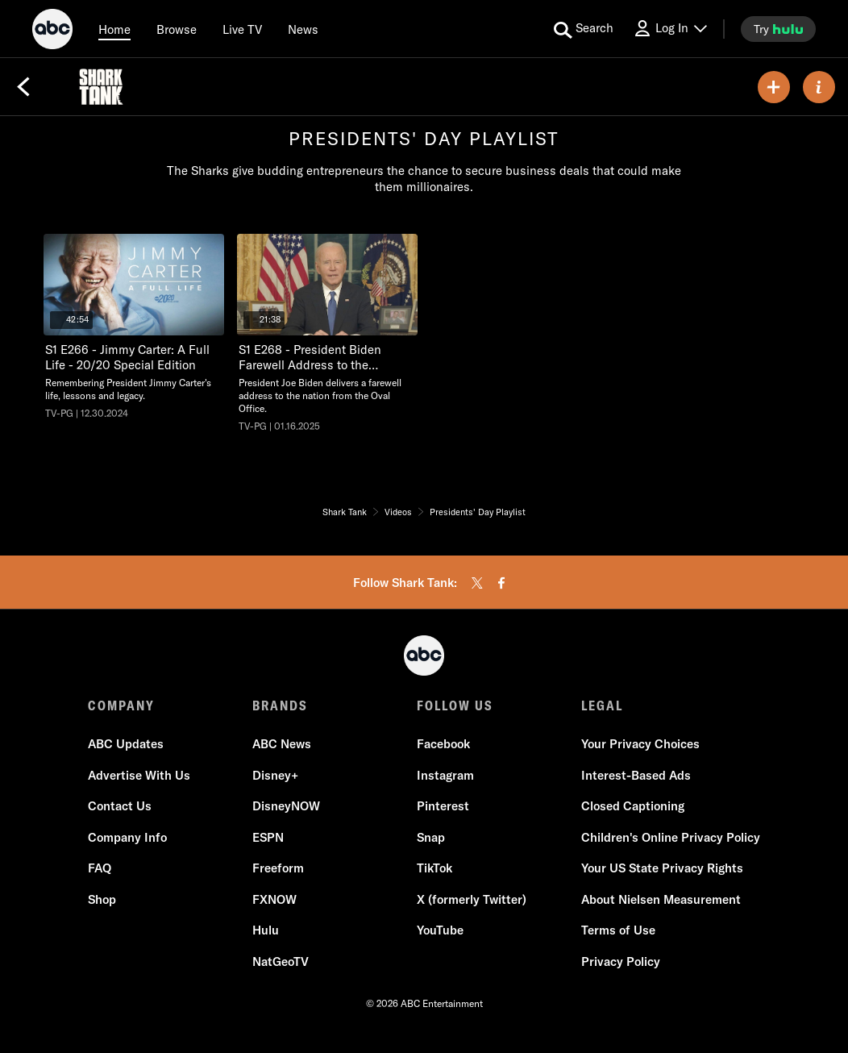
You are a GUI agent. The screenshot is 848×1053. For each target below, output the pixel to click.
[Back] (23, 87)
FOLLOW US (455, 705)
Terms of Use (618, 930)
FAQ (99, 868)
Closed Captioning (632, 806)
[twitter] (477, 583)
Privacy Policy (620, 961)
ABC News (281, 743)
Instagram (445, 775)
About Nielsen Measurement (661, 899)
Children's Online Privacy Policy (670, 837)
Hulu (265, 930)
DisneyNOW (286, 806)
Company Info (127, 837)
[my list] (774, 87)
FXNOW (274, 899)
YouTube (440, 930)
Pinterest (443, 806)
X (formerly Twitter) (471, 899)
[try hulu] (778, 29)
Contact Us (120, 806)
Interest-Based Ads (636, 775)
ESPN (268, 837)
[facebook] (501, 583)
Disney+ (275, 775)
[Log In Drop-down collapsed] (670, 28)
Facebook (443, 743)
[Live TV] (242, 29)
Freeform (278, 868)
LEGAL (602, 705)
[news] (303, 29)
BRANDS (280, 705)
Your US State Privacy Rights (662, 868)
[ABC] (52, 31)
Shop (102, 899)
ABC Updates (126, 743)
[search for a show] (583, 29)
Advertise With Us (139, 775)
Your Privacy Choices (640, 743)
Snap (431, 837)
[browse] (176, 29)
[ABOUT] (819, 87)
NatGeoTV (280, 961)
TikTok (434, 868)
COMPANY (121, 705)
